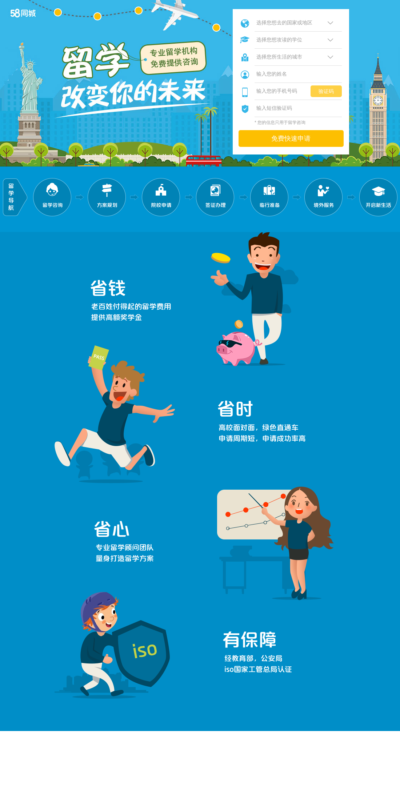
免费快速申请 (291, 138)
